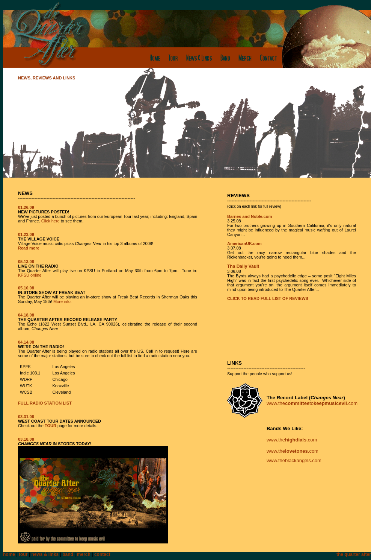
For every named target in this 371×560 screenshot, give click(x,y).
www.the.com (292, 440)
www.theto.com (312, 403)
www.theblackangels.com (294, 460)
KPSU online (29, 275)
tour (23, 554)
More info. (62, 301)
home (9, 554)
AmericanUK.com (244, 243)
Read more (28, 248)
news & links (45, 554)
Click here (50, 221)
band (67, 554)
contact (102, 554)
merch (83, 554)
